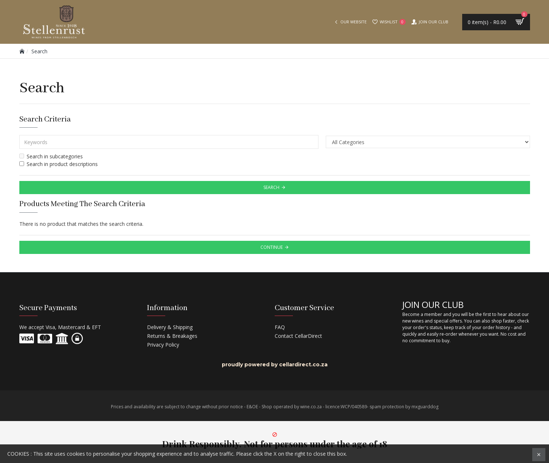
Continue (271, 247)
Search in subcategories (51, 156)
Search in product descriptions (58, 164)
